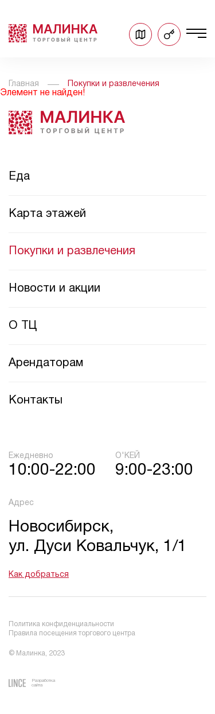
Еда (19, 177)
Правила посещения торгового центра (72, 633)
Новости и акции (54, 289)
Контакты (35, 400)
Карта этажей (47, 214)
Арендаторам (46, 363)
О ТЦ (23, 326)
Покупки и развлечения (72, 251)
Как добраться (39, 575)
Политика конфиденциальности (61, 624)
